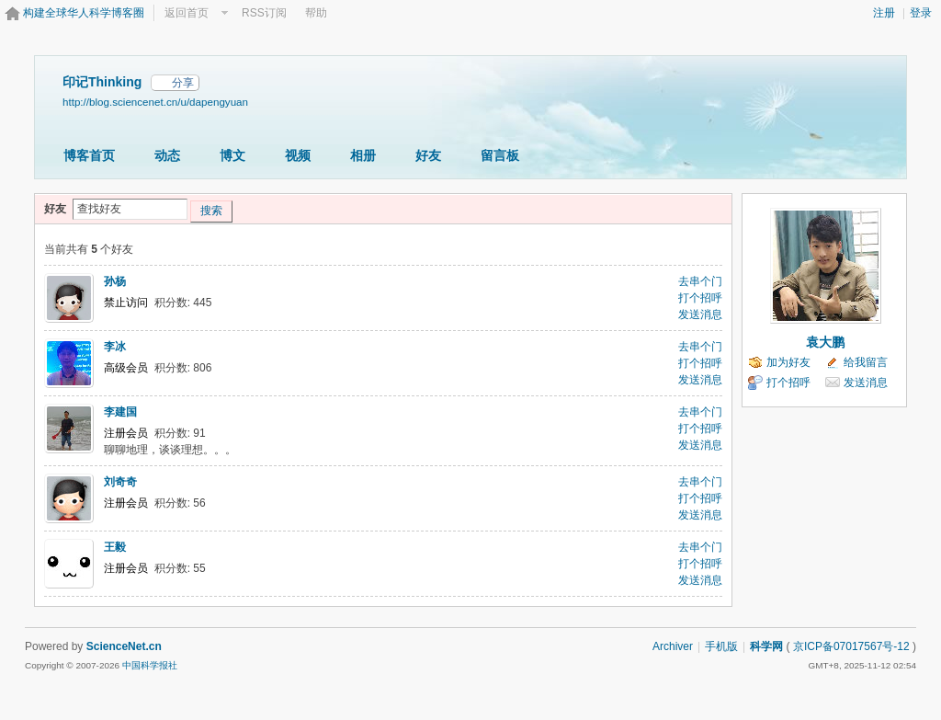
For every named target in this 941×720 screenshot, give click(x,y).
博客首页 (89, 155)
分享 (183, 82)
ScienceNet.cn (124, 646)
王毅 (115, 547)
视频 (298, 155)
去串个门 (700, 281)
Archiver (672, 646)
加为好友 (788, 362)
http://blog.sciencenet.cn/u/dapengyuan (155, 102)
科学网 (766, 646)
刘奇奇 (120, 481)
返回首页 (186, 12)
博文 (232, 155)
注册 (884, 12)
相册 (363, 155)
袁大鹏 (825, 342)
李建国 (120, 412)
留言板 (500, 155)
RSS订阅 (264, 12)
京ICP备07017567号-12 (851, 646)
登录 (921, 12)
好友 (428, 155)
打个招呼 (700, 297)
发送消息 (700, 314)
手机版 (721, 646)
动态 (167, 155)
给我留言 (866, 362)
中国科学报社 (149, 665)
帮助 (316, 12)
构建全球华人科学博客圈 (83, 12)
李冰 (115, 346)
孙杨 (115, 281)
